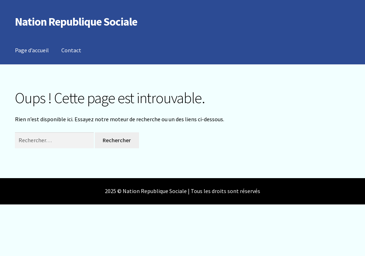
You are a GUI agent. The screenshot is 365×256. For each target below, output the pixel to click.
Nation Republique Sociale (76, 22)
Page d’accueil (32, 50)
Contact (71, 50)
